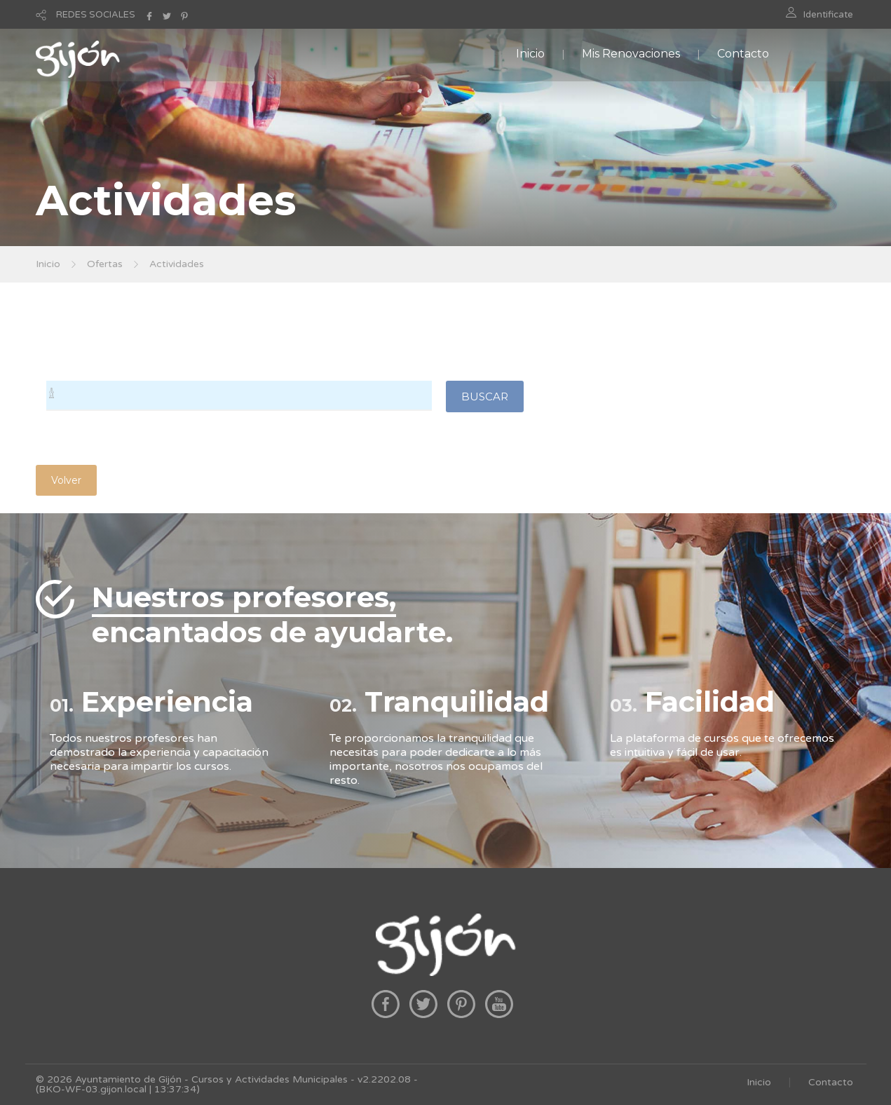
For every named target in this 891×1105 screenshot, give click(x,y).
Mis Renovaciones (631, 53)
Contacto (743, 53)
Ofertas (105, 264)
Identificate (828, 14)
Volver (66, 480)
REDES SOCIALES (95, 14)
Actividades (176, 264)
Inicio (530, 53)
